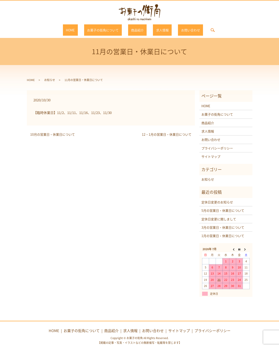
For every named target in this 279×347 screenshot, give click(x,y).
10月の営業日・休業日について (52, 130)
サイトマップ (210, 152)
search (197, 27)
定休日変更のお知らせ (217, 197)
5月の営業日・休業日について (222, 206)
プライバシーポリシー (217, 143)
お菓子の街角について (109, 28)
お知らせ (49, 75)
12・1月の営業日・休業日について (166, 130)
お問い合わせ (178, 28)
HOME (82, 28)
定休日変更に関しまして (218, 214)
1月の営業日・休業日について (222, 231)
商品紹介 (137, 28)
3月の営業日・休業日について (222, 223)
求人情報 (156, 28)
